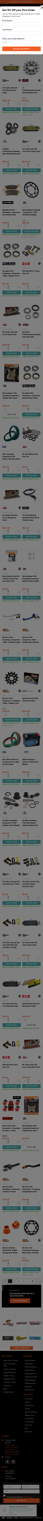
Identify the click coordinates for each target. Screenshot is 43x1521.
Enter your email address (13, 39)
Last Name (7, 30)
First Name (7, 21)
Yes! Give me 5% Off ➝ (21, 49)
